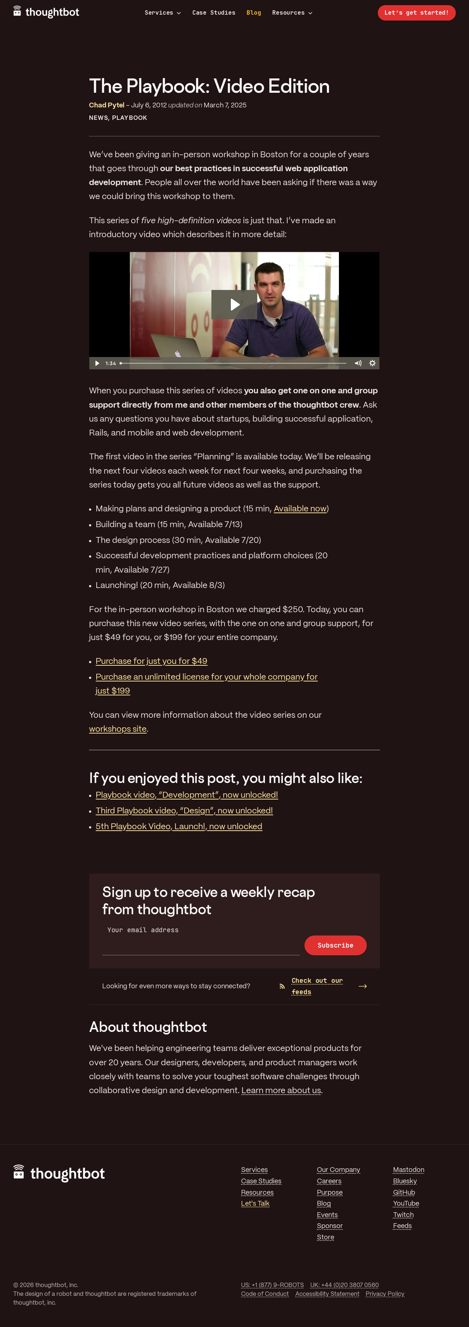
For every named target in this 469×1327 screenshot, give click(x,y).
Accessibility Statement (327, 1294)
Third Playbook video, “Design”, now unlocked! (184, 811)
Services (163, 12)
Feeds (402, 1226)
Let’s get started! (416, 12)
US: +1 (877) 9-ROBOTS (272, 1285)
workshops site (118, 729)
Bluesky (405, 1181)
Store (325, 1237)
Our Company (338, 1170)
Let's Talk (255, 1204)
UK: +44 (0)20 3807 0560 (344, 1285)
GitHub (404, 1193)
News (98, 118)
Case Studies (214, 12)
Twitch (403, 1215)
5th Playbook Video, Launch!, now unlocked (179, 827)
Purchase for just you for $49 (151, 662)
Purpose (330, 1193)
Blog (254, 12)
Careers (329, 1181)
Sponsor (330, 1226)
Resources (292, 12)
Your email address (143, 930)
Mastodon (408, 1170)
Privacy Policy (385, 1294)
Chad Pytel (107, 105)
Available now (300, 509)
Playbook (129, 118)
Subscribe (335, 945)
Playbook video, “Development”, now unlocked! (187, 795)
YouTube (406, 1204)
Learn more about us (281, 1091)
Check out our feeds (311, 986)
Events (327, 1215)
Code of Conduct (265, 1294)
